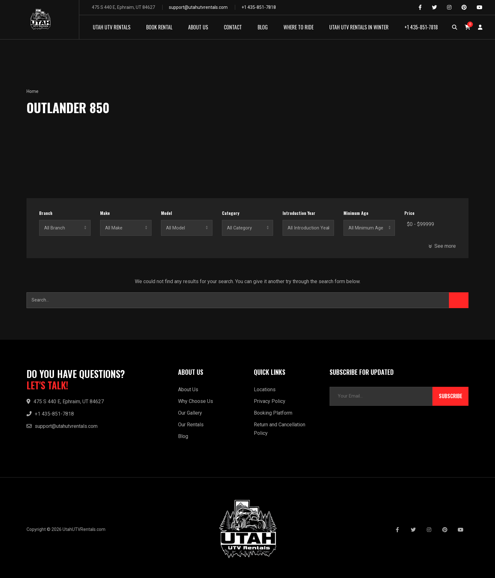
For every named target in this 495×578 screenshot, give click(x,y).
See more (442, 246)
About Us (188, 389)
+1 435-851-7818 (259, 7)
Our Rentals (191, 425)
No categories (247, 228)
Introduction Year (299, 213)
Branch (45, 213)
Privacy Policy (269, 401)
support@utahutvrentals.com (198, 7)
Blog (183, 436)
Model (166, 213)
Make (105, 213)
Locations (265, 389)
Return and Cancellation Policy (279, 429)
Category (230, 213)
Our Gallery (190, 413)
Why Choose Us (195, 401)
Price (409, 213)
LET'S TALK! (47, 385)
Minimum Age (355, 213)
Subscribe (450, 396)
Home (33, 91)
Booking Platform (273, 413)
